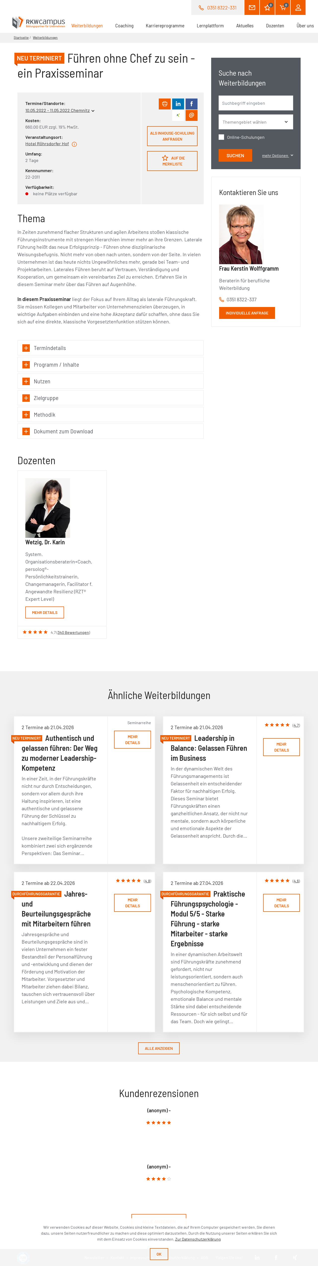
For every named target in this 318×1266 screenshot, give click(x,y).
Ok (159, 1254)
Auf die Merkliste (173, 160)
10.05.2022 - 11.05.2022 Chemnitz (57, 110)
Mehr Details (44, 612)
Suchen (235, 155)
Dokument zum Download (57, 431)
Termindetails (44, 348)
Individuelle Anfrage (247, 312)
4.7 (296, 725)
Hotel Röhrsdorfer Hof (47, 143)
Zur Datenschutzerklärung (198, 1239)
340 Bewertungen (73, 632)
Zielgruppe (40, 398)
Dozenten (275, 25)
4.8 (147, 880)
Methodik (38, 414)
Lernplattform (210, 25)
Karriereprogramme (165, 25)
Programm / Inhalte (50, 364)
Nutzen (36, 381)
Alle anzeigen (159, 1048)
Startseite (21, 37)
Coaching (124, 25)
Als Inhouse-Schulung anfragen (172, 136)
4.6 (296, 880)
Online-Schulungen (246, 137)
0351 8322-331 (222, 7)
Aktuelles (245, 25)
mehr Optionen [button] (277, 155)
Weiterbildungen (90, 25)
